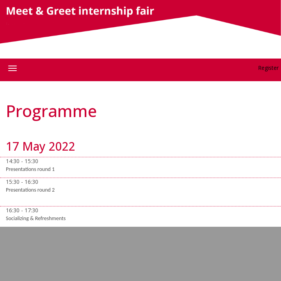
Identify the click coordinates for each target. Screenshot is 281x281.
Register (268, 67)
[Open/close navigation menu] (12, 68)
